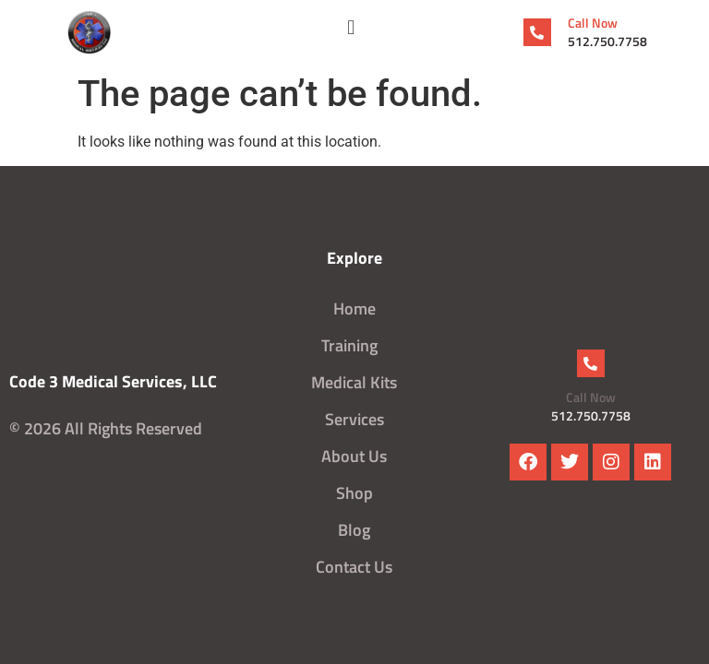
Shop (354, 492)
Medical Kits (354, 382)
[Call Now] (537, 32)
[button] (351, 28)
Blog (354, 529)
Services (354, 419)
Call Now (593, 22)
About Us (354, 456)
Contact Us (354, 566)
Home (354, 308)
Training (354, 345)
